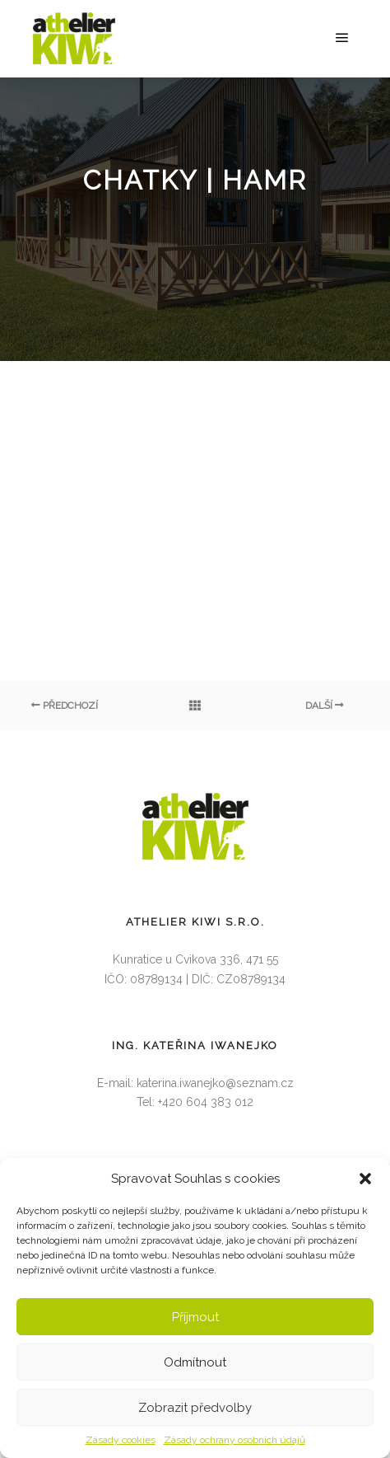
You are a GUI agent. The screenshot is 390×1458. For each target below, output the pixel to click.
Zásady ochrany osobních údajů (234, 1440)
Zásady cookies (121, 1440)
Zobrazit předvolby (195, 1407)
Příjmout (195, 1317)
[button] (365, 1178)
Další (324, 705)
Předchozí (64, 705)
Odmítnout (195, 1362)
